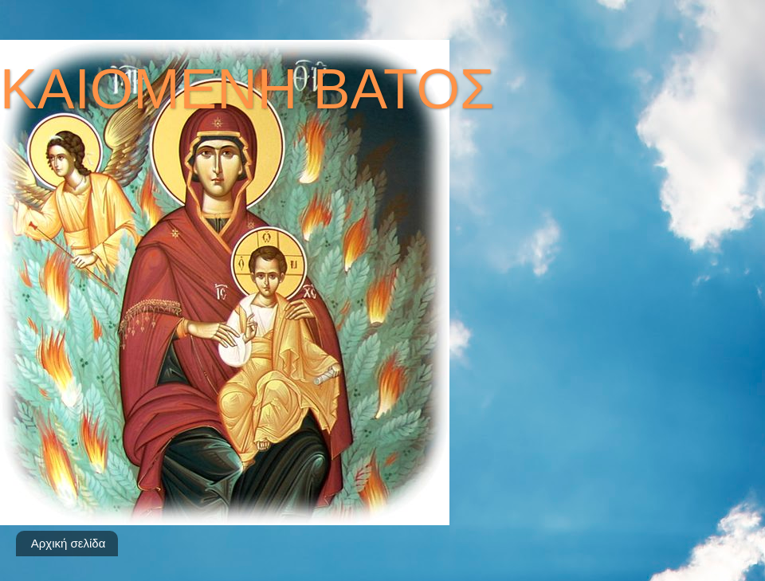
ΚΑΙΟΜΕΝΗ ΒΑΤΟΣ (247, 89)
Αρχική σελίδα (68, 543)
